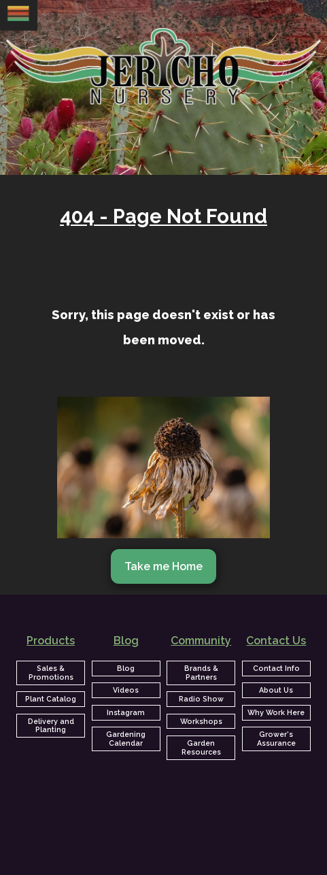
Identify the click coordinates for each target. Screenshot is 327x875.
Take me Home (163, 566)
